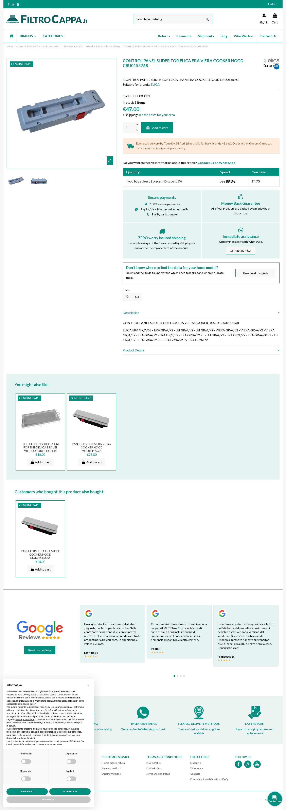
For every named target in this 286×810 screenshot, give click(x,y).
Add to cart (157, 128)
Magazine (195, 762)
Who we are (196, 768)
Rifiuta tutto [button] (27, 791)
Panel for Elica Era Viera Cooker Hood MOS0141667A (91, 447)
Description (201, 312)
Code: (127, 96)
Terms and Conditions (158, 773)
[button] (27, 36)
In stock (128, 102)
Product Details (201, 350)
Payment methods (112, 768)
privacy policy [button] (29, 694)
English (274, 3)
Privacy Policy (153, 762)
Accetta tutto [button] (70, 791)
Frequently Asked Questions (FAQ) (209, 779)
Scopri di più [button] (48, 799)
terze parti (56, 707)
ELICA (155, 84)
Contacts (195, 773)
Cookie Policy (153, 768)
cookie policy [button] (29, 704)
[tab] (201, 312)
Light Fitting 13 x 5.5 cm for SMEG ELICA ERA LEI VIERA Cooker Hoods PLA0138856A (40, 449)
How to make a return (113, 762)
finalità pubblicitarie (25, 719)
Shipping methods (111, 773)
